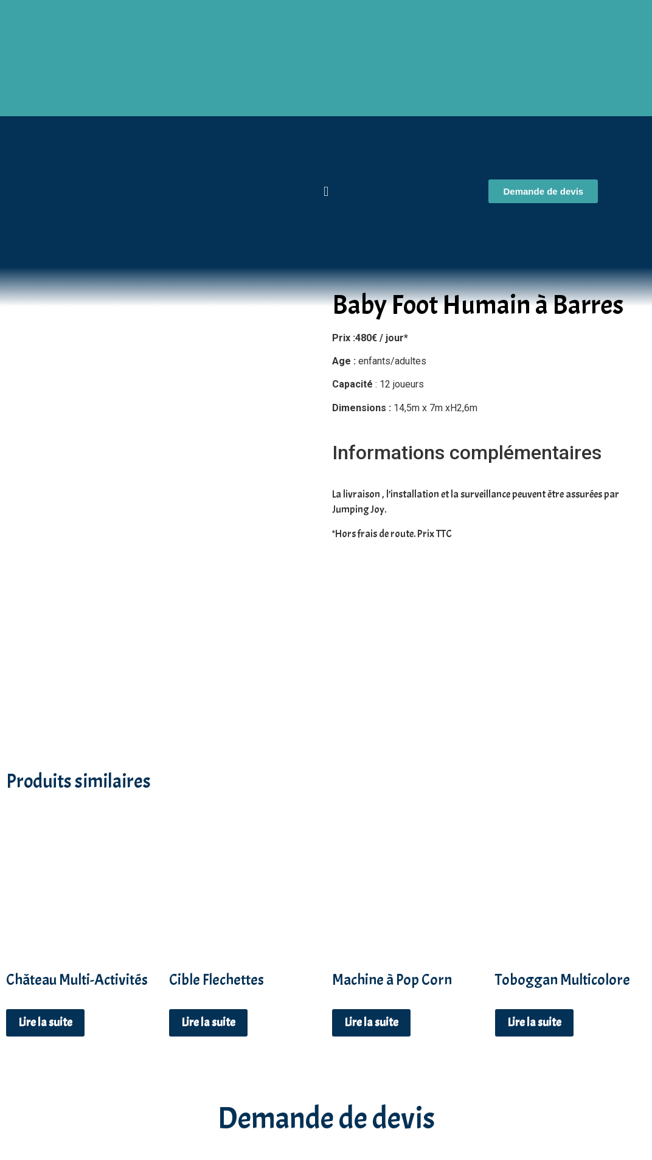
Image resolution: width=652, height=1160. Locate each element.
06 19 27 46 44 (326, 1107)
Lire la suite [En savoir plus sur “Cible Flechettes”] (208, 893)
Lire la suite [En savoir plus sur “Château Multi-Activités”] (45, 893)
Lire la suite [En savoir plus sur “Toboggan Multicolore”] (534, 893)
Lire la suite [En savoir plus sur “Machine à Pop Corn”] (371, 893)
